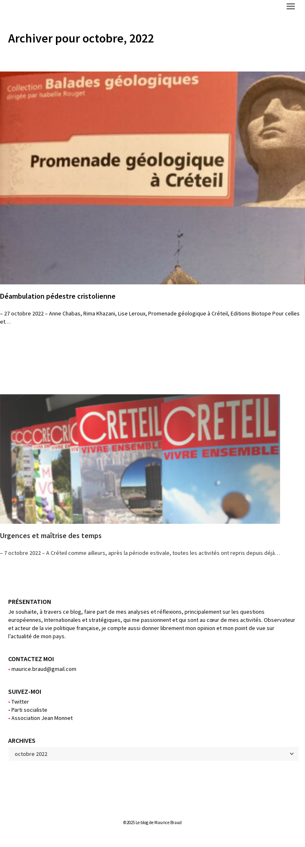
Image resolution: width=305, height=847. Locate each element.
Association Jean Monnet (40, 718)
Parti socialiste (27, 709)
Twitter (18, 701)
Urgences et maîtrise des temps (51, 535)
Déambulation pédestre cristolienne (58, 296)
